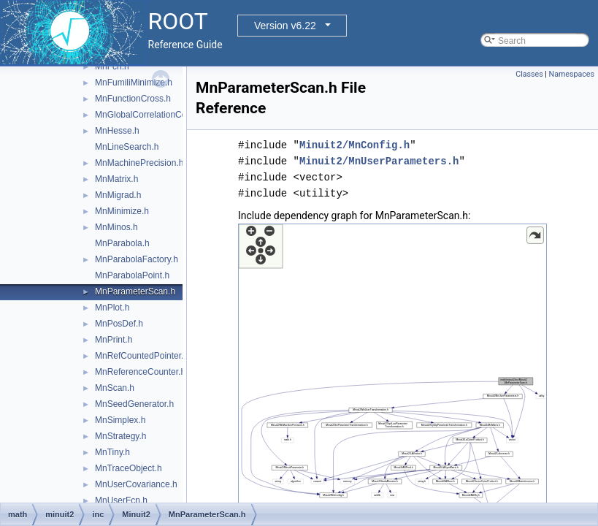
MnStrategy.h (120, 436)
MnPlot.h (112, 307)
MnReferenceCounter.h (140, 372)
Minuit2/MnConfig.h (354, 145)
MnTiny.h (112, 452)
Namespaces (571, 74)
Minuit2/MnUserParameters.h (379, 161)
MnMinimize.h (122, 211)
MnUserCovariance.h (136, 484)
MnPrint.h (113, 340)
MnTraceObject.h (128, 468)
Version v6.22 (285, 25)
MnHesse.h (117, 131)
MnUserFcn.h (121, 500)
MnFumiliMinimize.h (133, 82)
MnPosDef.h (119, 324)
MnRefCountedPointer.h (141, 356)
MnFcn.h (112, 66)
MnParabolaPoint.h (132, 275)
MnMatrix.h (116, 179)
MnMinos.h (116, 227)
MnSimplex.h (120, 420)
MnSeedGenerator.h (134, 404)
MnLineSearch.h (126, 147)
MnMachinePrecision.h (139, 163)
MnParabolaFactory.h (136, 259)
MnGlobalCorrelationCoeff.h (149, 115)
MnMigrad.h (118, 195)
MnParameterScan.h (135, 291)
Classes (529, 74)
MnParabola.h (122, 243)
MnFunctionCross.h (133, 99)
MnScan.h (114, 388)
